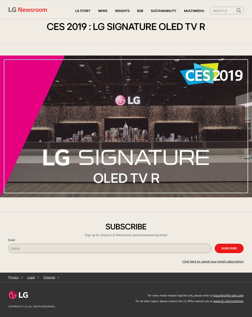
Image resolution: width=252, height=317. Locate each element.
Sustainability (164, 11)
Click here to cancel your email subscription (213, 261)
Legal (31, 277)
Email (11, 240)
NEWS (102, 11)
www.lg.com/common (228, 301)
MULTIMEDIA (194, 11)
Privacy (13, 277)
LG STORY (83, 11)
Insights (122, 11)
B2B (140, 11)
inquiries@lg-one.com (228, 295)
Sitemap (49, 277)
